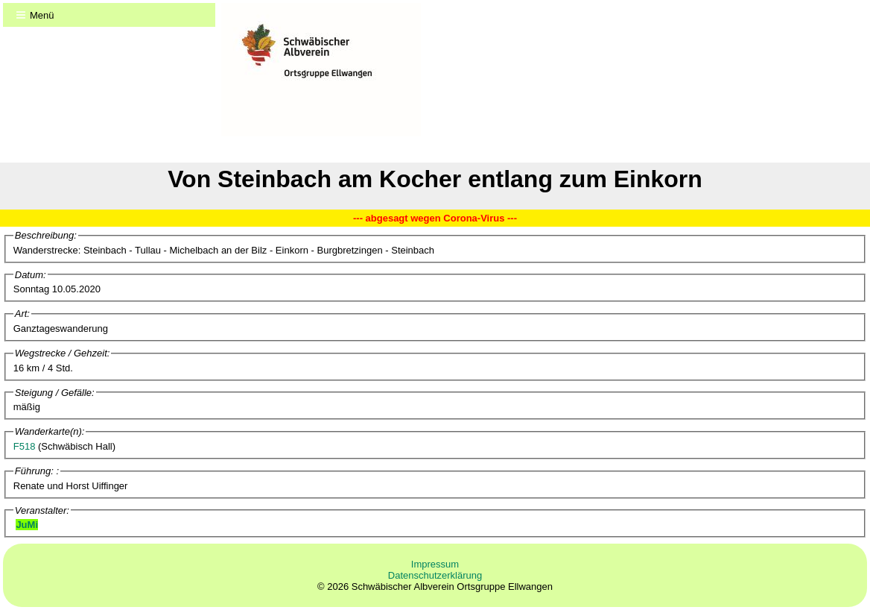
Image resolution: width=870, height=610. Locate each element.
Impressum (435, 564)
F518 (24, 446)
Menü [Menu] (42, 15)
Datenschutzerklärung (435, 575)
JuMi (27, 524)
